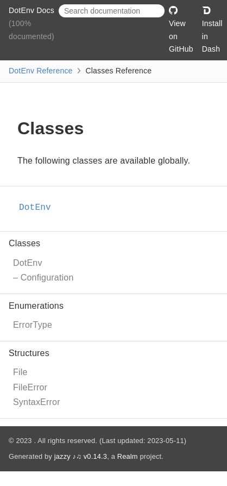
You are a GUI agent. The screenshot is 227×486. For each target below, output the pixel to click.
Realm (127, 456)
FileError (30, 387)
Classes (24, 243)
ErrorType (32, 324)
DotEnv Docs (31, 10)
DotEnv (27, 262)
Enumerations (36, 305)
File (20, 372)
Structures (29, 353)
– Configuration (43, 277)
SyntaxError (36, 402)
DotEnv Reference (41, 70)
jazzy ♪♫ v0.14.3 (80, 456)
